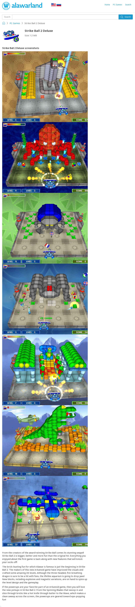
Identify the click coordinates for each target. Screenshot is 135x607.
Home (107, 4)
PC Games (117, 4)
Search (128, 4)
